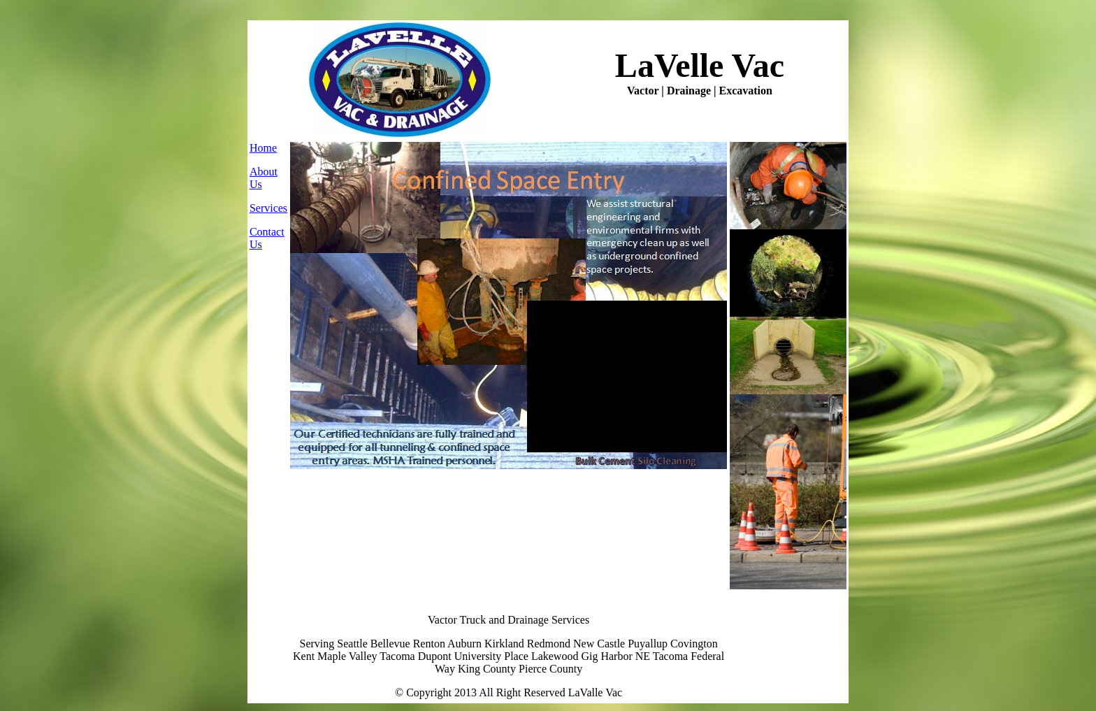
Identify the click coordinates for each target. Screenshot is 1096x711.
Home (263, 148)
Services (268, 208)
